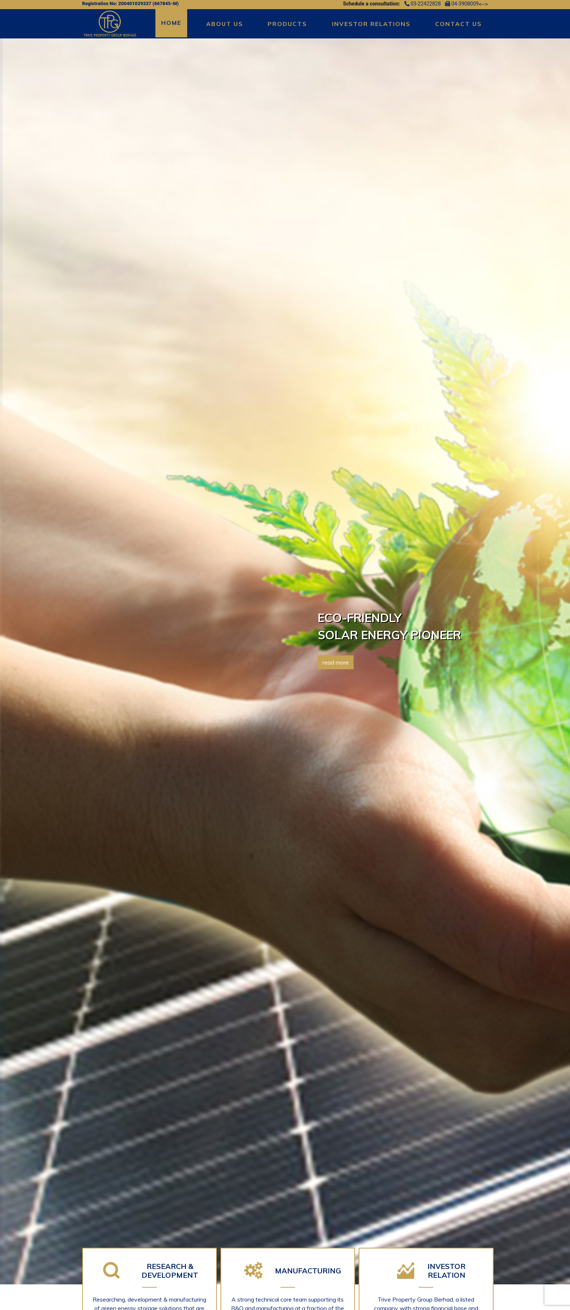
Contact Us (458, 23)
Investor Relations (371, 23)
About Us (224, 23)
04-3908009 (462, 4)
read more (335, 662)
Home (171, 22)
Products (287, 23)
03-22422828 (423, 4)
